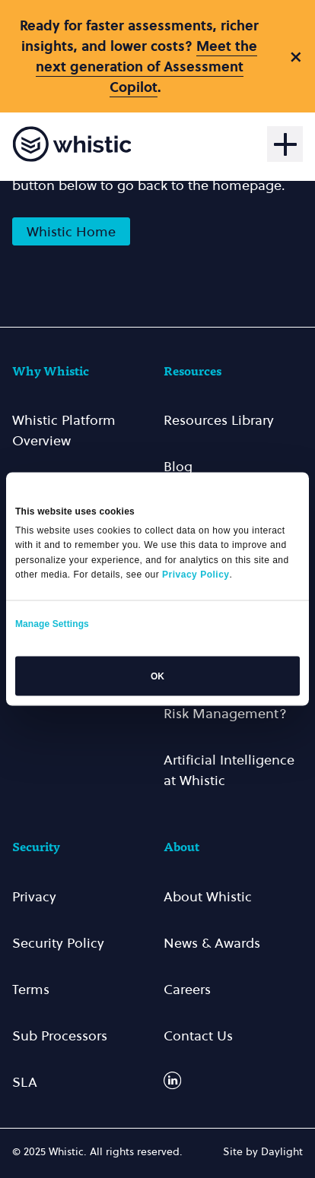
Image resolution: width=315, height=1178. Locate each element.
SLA (24, 1081)
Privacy (34, 896)
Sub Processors (59, 1035)
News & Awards (212, 942)
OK (157, 675)
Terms (30, 989)
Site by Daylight (263, 1151)
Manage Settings (52, 623)
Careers (187, 989)
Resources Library (219, 419)
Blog (178, 466)
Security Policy (58, 942)
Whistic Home (71, 231)
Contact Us (198, 1035)
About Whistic (208, 896)
